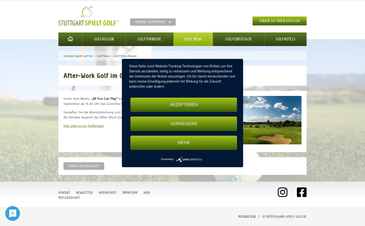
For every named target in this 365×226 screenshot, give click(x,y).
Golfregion (104, 39)
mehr (184, 142)
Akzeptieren (184, 104)
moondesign (247, 216)
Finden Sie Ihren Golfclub (279, 21)
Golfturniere (149, 39)
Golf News (193, 39)
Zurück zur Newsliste (84, 166)
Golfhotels (285, 39)
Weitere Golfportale (150, 22)
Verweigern (183, 123)
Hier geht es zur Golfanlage (83, 125)
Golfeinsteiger (238, 39)
